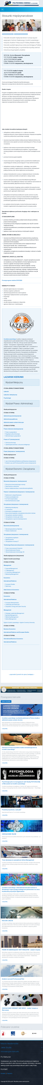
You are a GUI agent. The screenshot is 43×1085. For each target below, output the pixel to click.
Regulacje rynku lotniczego (12, 434)
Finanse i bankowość (10, 530)
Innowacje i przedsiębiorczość (13, 511)
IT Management (9, 570)
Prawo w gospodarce (11, 432)
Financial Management (11, 568)
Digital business (9, 539)
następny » (31, 674)
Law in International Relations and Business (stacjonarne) (20, 461)
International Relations (10, 581)
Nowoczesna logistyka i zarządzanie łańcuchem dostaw (20, 513)
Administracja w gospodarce (13, 436)
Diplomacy (8, 586)
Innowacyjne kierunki (10, 1051)
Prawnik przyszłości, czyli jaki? (11, 810)
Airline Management (10, 619)
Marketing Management (11, 574)
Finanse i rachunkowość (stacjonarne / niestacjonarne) (19, 492)
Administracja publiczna (10, 419)
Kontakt (3, 1073)
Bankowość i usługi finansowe (13, 495)
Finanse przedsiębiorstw (12, 497)
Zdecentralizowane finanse (12, 550)
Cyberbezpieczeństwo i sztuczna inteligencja (17, 444)
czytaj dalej (4, 728)
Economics (7, 577)
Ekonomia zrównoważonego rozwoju (15, 484)
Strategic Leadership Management (14, 613)
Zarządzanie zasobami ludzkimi (14, 515)
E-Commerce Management (12, 572)
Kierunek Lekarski (7, 920)
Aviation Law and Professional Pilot (13, 979)
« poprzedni (12, 674)
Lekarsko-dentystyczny (10, 394)
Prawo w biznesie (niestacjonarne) (13, 429)
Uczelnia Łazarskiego (8, 34)
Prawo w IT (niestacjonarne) (12, 439)
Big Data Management (11, 615)
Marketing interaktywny (11, 507)
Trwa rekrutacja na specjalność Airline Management (18, 860)
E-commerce (9, 509)
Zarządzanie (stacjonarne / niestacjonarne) (16, 504)
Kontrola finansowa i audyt (12, 500)
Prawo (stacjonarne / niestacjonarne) (14, 451)
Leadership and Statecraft (12, 604)
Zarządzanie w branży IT (12, 541)
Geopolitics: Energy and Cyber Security (15, 606)
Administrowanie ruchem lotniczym (14, 422)
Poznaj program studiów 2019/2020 (12, 280)
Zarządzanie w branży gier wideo (14, 517)
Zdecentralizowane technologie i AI (14, 552)
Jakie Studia (6, 1047)
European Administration (12, 602)
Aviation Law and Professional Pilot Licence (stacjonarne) (20, 463)
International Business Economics (13, 638)
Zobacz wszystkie (6, 701)
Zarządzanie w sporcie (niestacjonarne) (16, 519)
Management (7, 565)
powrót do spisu (22, 674)
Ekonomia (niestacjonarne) (11, 525)
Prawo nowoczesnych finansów (13, 548)
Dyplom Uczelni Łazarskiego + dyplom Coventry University (19, 622)
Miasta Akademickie (9, 1043)
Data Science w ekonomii (12, 486)
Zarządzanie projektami (11, 537)
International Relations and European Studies (16, 632)
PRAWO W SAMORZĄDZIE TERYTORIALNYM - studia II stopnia (21, 950)
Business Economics (10, 629)
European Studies (10, 584)
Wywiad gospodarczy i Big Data (13, 529)
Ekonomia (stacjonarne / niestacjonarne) (15, 481)
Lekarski (6, 391)
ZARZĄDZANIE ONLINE (9, 834)
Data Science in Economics (11, 589)
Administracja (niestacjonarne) (12, 416)
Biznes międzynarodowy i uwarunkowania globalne (19, 488)
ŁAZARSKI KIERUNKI (13, 377)
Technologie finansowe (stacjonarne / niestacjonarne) (19, 545)
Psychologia (7, 398)
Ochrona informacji (10, 442)
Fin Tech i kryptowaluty (11, 499)
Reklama (9, 1073)
